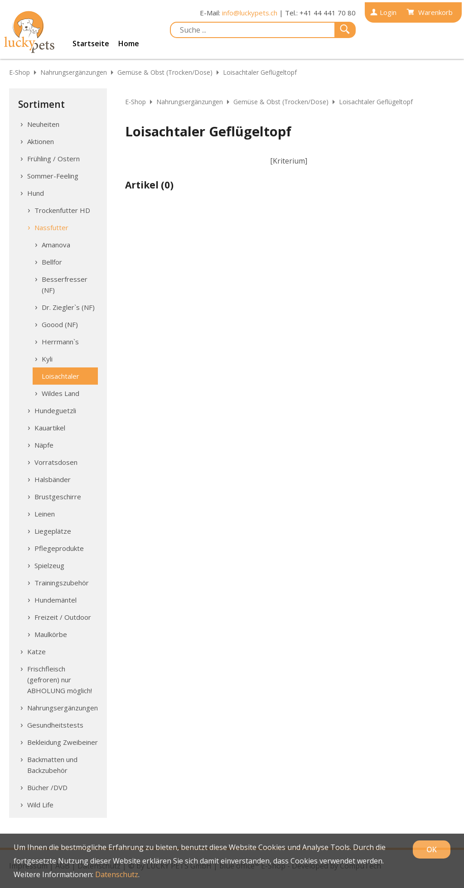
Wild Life (40, 804)
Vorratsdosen (55, 462)
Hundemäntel (55, 599)
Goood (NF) (60, 324)
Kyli (47, 358)
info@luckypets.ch (249, 12)
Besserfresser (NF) (64, 284)
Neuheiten (43, 124)
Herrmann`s (60, 341)
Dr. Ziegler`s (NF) (68, 307)
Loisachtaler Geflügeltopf (260, 72)
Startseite (90, 43)
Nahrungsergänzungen (73, 72)
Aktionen (40, 141)
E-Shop (19, 72)
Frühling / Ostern (53, 158)
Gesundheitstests (55, 724)
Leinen (44, 513)
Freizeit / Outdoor (62, 617)
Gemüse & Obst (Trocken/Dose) (165, 72)
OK (431, 849)
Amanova (56, 244)
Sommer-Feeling (52, 175)
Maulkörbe (50, 634)
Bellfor (52, 261)
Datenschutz (116, 874)
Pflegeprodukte (59, 548)
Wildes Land (60, 393)
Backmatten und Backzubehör (52, 765)
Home (128, 43)
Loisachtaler (60, 376)
